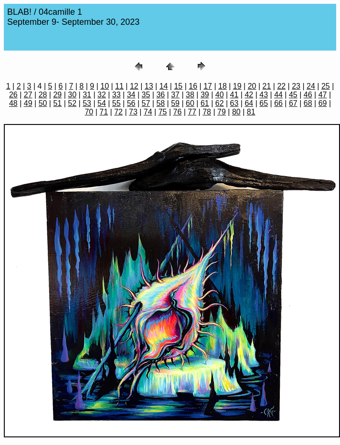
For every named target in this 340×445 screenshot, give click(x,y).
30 (72, 95)
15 (178, 86)
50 (43, 103)
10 (104, 86)
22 (281, 86)
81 (251, 112)
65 (263, 103)
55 (116, 103)
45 (293, 95)
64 (248, 103)
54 (101, 103)
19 (237, 86)
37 (175, 95)
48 (13, 103)
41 (234, 95)
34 (131, 95)
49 (28, 103)
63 (234, 103)
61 (205, 103)
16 (193, 86)
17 (207, 86)
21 (267, 86)
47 (323, 95)
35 (146, 95)
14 (163, 86)
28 (43, 95)
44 (278, 95)
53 (87, 103)
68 (308, 103)
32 (101, 95)
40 (219, 95)
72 (118, 112)
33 (116, 95)
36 (160, 95)
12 (134, 86)
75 (163, 112)
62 (219, 103)
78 (206, 112)
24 (311, 86)
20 (252, 86)
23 (296, 86)
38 (190, 95)
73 (133, 112)
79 (221, 112)
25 (325, 86)
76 (177, 112)
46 (308, 95)
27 (28, 95)
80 (236, 112)
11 (119, 86)
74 (148, 112)
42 (248, 95)
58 (160, 103)
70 (89, 112)
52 (72, 103)
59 (175, 103)
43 (263, 95)
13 (149, 86)
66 (278, 103)
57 (146, 103)
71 (103, 112)
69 (323, 103)
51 (57, 103)
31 (87, 95)
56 (131, 103)
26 (13, 95)
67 (293, 103)
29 (57, 95)
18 (222, 86)
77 (192, 112)
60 (190, 103)
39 (205, 95)
